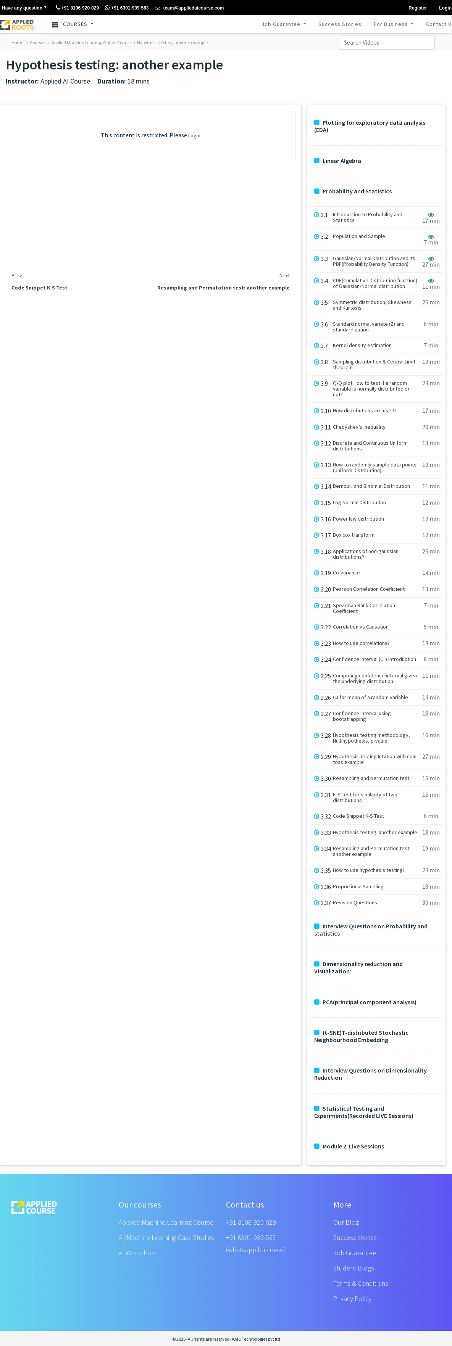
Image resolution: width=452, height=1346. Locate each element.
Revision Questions (355, 902)
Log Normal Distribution (359, 502)
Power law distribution (358, 519)
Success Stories (340, 24)
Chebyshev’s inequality (359, 427)
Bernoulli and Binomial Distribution (371, 486)
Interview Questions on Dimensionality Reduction (370, 1074)
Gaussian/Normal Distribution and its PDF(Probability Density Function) (374, 261)
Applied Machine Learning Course (166, 1222)
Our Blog (346, 1222)
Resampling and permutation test (371, 778)
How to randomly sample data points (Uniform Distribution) (374, 467)
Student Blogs (353, 1268)
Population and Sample (359, 236)
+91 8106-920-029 (251, 1222)
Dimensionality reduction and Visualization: (358, 967)
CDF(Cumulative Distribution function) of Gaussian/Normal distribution (375, 283)
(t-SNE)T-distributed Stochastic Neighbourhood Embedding (361, 1036)
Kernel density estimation (362, 345)
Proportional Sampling (358, 886)
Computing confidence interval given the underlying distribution (375, 678)
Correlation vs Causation (361, 627)
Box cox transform (354, 535)
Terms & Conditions (360, 1283)
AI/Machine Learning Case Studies (166, 1237)
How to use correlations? (361, 643)
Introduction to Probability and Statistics (367, 217)
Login (194, 135)
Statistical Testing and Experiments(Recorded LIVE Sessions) (363, 1112)
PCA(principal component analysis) (365, 1002)
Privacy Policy (352, 1298)
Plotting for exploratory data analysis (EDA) (369, 126)
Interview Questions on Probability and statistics (371, 930)
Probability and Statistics (353, 191)
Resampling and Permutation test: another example (371, 851)
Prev (16, 275)
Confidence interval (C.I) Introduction (374, 659)
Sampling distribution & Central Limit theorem (374, 364)
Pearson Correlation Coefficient (369, 589)
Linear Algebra (337, 160)
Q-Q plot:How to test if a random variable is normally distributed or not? (371, 388)
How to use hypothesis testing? (369, 870)
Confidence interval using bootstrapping (362, 716)
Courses (35, 42)
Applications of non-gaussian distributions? (366, 554)
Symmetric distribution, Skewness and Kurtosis (372, 305)
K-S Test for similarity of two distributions (365, 797)
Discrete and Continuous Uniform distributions (370, 446)
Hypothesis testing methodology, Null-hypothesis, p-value (371, 738)
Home (17, 42)
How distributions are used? (365, 410)
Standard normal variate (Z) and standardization (369, 327)
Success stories (355, 1237)
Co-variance (346, 573)
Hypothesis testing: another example (171, 42)
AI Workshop (137, 1252)
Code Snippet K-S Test (358, 816)
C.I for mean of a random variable (370, 697)
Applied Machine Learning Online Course (89, 42)
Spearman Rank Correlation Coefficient (364, 608)
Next (284, 275)
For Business (391, 24)
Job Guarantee (282, 24)
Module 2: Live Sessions (349, 1146)
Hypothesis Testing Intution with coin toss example (374, 759)
